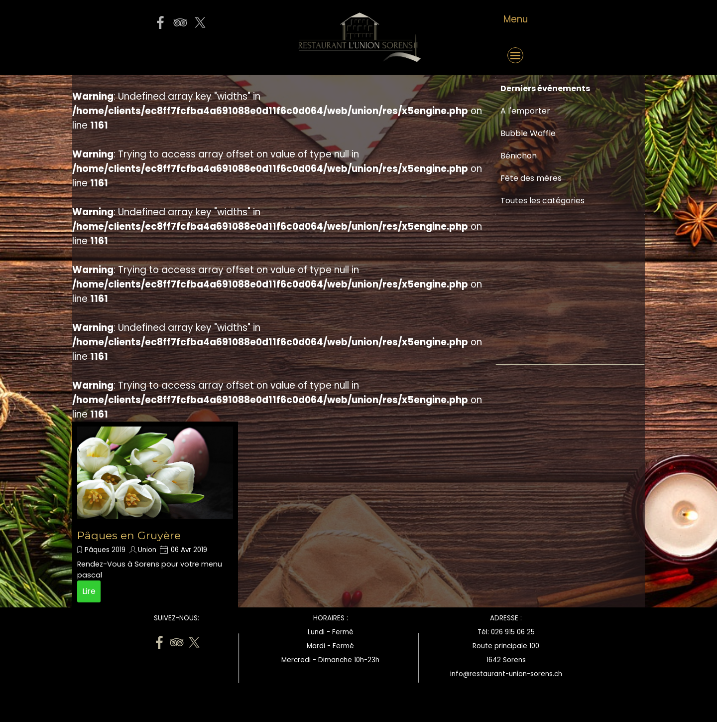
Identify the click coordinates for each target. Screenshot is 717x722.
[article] (155, 514)
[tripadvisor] (180, 22)
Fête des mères (531, 178)
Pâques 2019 (105, 550)
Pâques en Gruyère (129, 535)
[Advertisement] (530, 439)
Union (147, 550)
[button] (179, 55)
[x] (200, 22)
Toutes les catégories (542, 200)
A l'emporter (525, 111)
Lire (89, 591)
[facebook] (160, 22)
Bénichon (518, 155)
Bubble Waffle (528, 133)
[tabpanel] (515, 19)
